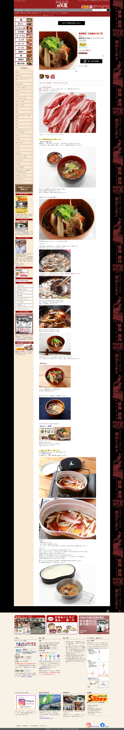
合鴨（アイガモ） (19, 142)
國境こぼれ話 (20, 292)
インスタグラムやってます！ (22, 692)
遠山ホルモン (19, 153)
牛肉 (17, 108)
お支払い (17, 638)
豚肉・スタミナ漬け (20, 105)
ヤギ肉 (17, 135)
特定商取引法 (25, 725)
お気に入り (28, 10)
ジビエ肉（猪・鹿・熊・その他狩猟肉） (26, 15)
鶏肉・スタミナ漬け (20, 101)
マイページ (37, 10)
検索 (108, 10)
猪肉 (17, 120)
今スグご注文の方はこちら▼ (71, 23)
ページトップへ (108, 611)
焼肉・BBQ (18, 75)
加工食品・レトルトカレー (21, 175)
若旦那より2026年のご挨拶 (21, 280)
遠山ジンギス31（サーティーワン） (22, 80)
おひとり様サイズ (19, 160)
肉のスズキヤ (18, 214)
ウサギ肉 (18, 139)
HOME (15, 15)
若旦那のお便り (20, 286)
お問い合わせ (43, 725)
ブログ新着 (18, 10)
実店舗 (29, 13)
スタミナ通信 (20, 302)
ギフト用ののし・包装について (94, 638)
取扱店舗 (34, 13)
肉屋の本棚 (19, 295)
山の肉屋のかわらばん (22, 289)
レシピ (58, 13)
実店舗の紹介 (66, 692)
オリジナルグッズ (19, 182)
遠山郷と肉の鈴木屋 (44, 692)
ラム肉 (17, 94)
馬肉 (17, 112)
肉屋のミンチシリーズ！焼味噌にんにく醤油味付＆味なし (23, 171)
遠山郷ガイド (65, 13)
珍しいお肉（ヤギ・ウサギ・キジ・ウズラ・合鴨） (22, 131)
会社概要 (17, 13)
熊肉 (17, 127)
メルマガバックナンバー (22, 308)
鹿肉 (17, 123)
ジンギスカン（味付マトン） (22, 87)
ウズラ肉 (18, 146)
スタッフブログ (51, 13)
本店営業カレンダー (21, 305)
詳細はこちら (27, 667)
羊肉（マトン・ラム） (20, 91)
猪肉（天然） (39, 15)
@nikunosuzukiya (92, 726)
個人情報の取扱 (34, 725)
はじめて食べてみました (22, 298)
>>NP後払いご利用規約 (26, 676)
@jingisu (104, 726)
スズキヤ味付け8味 (20, 167)
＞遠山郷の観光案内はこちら (46, 718)
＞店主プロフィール (19, 265)
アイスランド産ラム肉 (20, 98)
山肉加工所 (26, 233)
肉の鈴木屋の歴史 (21, 339)
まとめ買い (18, 163)
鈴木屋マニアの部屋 (19, 351)
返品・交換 (65, 638)
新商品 (17, 72)
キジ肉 (17, 149)
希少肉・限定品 (19, 84)
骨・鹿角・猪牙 (19, 179)
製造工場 (23, 13)
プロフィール (41, 13)
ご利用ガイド (44, 667)
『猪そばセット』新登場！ (45, 426)
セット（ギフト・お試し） (21, 156)
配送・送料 (41, 638)
